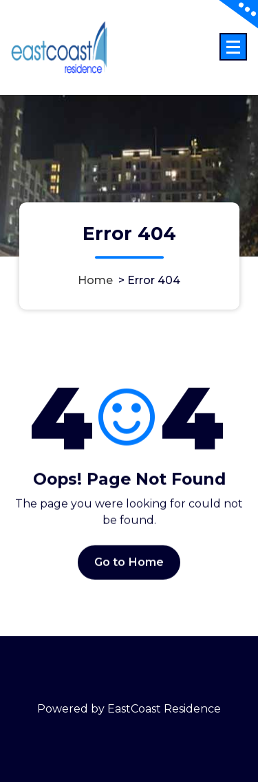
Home (95, 280)
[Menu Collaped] (233, 47)
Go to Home (129, 565)
